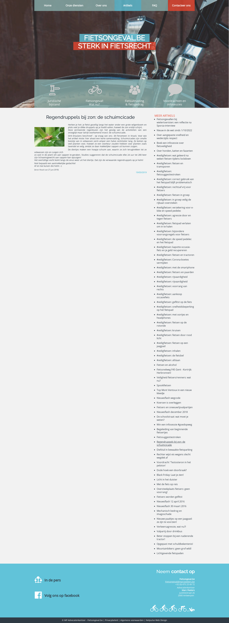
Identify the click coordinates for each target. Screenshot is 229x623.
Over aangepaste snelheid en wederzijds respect (173, 136)
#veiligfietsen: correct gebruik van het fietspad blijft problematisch (175, 181)
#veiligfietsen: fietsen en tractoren (175, 255)
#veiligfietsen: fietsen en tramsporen (170, 165)
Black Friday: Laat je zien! (170, 474)
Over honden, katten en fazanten (175, 150)
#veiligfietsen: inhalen (169, 350)
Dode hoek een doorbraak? (172, 470)
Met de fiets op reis (167, 484)
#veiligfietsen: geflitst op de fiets (174, 302)
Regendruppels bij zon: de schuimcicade (171, 443)
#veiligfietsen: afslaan (168, 360)
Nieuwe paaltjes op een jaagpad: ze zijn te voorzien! (174, 520)
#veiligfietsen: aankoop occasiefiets (169, 295)
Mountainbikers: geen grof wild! (174, 548)
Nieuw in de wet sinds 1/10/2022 (174, 130)
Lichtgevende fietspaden (170, 553)
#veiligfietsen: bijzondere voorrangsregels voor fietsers (173, 233)
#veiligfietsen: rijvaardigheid (172, 276)
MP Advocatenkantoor (75, 620)
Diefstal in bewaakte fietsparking (174, 449)
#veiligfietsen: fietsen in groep (173, 195)
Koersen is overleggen (169, 402)
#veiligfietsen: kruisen (169, 330)
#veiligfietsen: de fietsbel (170, 355)
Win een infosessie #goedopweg (174, 424)
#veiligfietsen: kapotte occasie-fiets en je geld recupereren (173, 248)
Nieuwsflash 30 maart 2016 (171, 506)
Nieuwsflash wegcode (168, 398)
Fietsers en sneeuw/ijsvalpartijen (175, 407)
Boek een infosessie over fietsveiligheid (170, 144)
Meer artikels (165, 116)
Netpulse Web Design (156, 620)
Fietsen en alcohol (167, 364)
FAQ (154, 5)
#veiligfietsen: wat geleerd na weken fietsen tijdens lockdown (174, 157)
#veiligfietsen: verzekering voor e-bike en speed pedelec (175, 209)
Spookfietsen (164, 385)
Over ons (101, 5)
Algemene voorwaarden (132, 620)
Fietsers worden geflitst (169, 496)
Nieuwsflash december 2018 (172, 412)
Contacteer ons (181, 5)
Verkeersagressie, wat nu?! (171, 526)
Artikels (127, 5)
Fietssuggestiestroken (169, 437)
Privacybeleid (111, 620)
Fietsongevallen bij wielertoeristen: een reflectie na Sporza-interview (174, 122)
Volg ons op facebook (61, 595)
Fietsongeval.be (95, 620)
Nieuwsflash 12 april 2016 (171, 501)
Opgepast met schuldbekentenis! (175, 543)
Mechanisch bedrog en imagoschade (169, 512)
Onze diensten (74, 5)
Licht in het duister (167, 479)
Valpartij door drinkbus (169, 531)
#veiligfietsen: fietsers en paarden (175, 272)
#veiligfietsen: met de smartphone (175, 267)
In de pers (52, 580)
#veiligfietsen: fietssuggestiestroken (168, 173)
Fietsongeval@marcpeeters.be (180, 581)
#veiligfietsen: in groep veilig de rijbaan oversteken (174, 201)
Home (47, 5)
